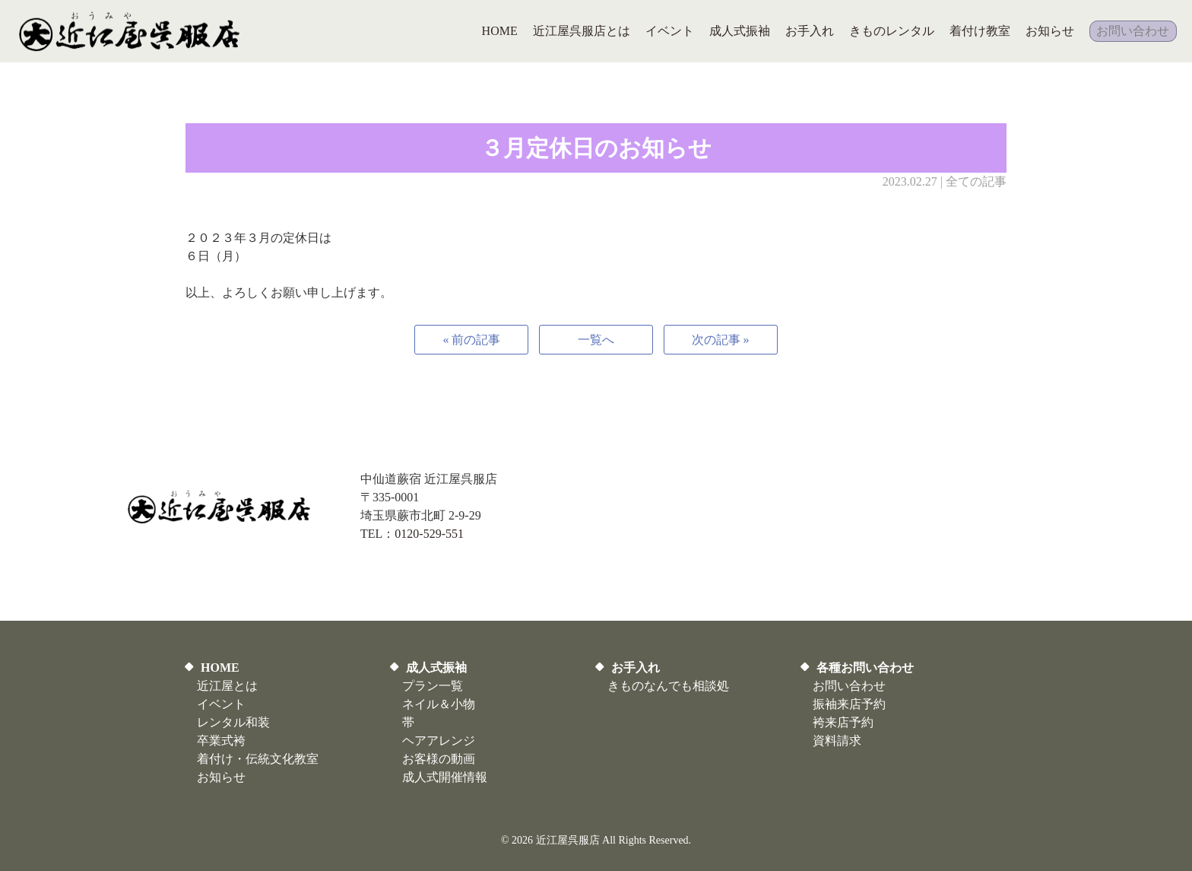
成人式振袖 (436, 667)
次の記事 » (721, 339)
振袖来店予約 (849, 704)
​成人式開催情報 (444, 777)
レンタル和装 (233, 722)
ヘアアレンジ (438, 740)
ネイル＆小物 (438, 704)
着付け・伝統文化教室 (258, 758)
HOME (220, 667)
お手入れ (635, 667)
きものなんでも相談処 (668, 685)
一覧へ (596, 339)
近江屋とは (227, 685)
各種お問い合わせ (865, 667)
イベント (221, 704)
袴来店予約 (843, 722)
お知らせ (221, 777)
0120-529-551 (429, 533)
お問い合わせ (849, 685)
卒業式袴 (221, 740)
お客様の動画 (438, 758)
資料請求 (837, 740)
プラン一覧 (432, 685)
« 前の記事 (471, 339)
